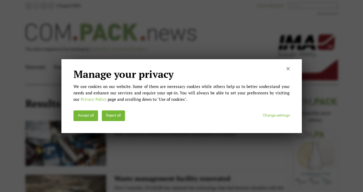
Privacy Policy (94, 99)
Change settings (276, 115)
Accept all (86, 115)
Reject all (113, 115)
